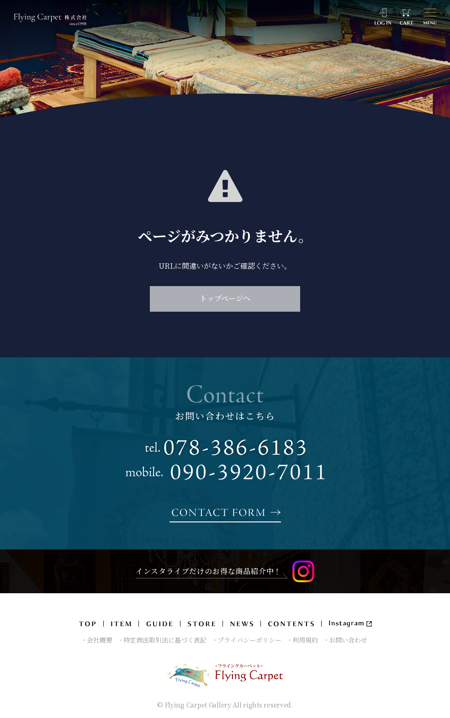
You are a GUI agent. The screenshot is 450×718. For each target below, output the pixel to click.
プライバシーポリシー (249, 640)
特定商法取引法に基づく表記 (164, 640)
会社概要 (99, 640)
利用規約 (305, 640)
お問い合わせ (348, 640)
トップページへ (225, 298)
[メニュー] (430, 16)
